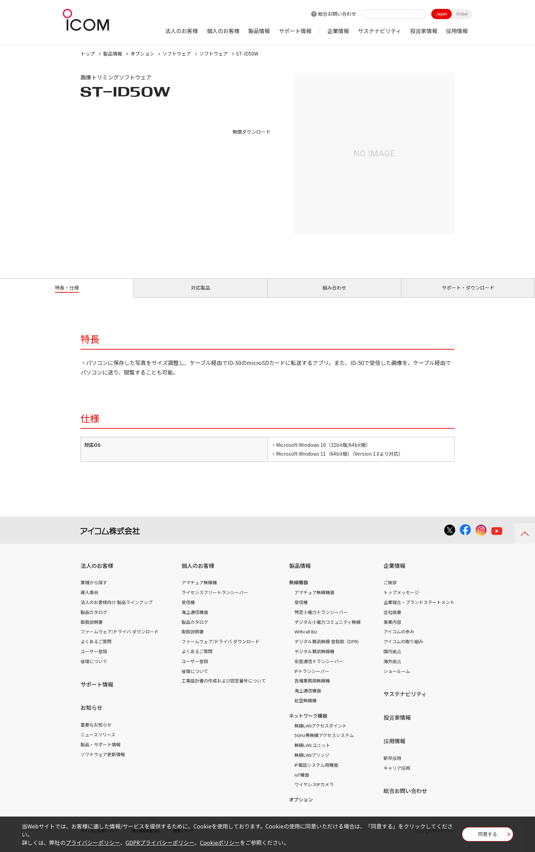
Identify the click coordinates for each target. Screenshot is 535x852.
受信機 (188, 610)
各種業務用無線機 (312, 688)
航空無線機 (305, 708)
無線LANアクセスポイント (320, 733)
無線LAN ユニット (312, 753)
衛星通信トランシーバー (318, 669)
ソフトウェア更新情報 (103, 762)
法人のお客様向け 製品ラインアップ (117, 610)
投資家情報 (423, 31)
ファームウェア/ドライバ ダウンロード (120, 639)
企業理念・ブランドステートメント (419, 610)
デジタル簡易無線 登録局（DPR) (326, 649)
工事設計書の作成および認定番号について (224, 688)
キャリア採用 (397, 775)
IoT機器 (301, 782)
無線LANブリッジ (311, 763)
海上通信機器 (195, 620)
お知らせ (91, 715)
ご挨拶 (390, 590)
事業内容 (392, 629)
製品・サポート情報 (100, 752)
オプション (142, 53)
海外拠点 (392, 669)
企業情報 (338, 31)
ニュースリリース (98, 742)
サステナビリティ (379, 31)
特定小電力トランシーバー (321, 620)
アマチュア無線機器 (314, 600)
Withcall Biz (305, 639)
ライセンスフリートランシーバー (215, 600)
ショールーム (397, 678)
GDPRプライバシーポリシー (160, 842)
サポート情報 (295, 31)
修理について (94, 669)
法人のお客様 (181, 31)
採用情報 (457, 31)
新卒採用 (392, 766)
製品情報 (259, 31)
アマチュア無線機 (199, 590)
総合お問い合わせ (337, 13)
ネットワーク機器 (308, 723)
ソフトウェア (176, 53)
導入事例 (89, 600)
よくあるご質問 (96, 649)
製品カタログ (94, 620)
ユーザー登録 (94, 659)
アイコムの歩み (399, 639)
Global (462, 14)
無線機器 (298, 590)
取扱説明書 (92, 629)
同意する (487, 836)
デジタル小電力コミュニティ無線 (327, 629)
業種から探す (94, 590)
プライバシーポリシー (93, 842)
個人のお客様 (223, 31)
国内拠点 (392, 659)
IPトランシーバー (311, 678)
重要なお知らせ (96, 732)
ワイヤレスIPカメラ (314, 792)
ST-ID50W (247, 53)
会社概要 (392, 620)
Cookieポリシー (220, 842)
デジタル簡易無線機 (314, 659)
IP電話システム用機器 (316, 772)
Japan (441, 14)
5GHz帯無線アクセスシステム (324, 743)
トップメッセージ (401, 600)
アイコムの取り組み (403, 649)
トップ (88, 53)
